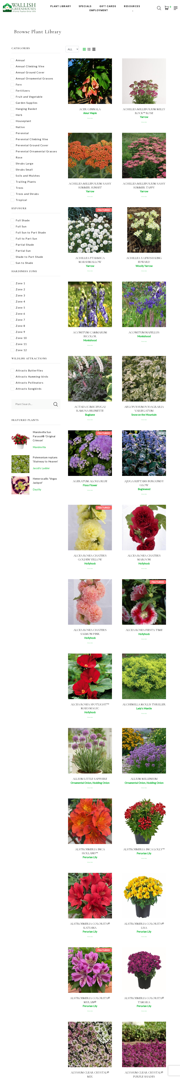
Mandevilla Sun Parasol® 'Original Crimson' (44, 436)
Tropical (19, 200)
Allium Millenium (144, 782)
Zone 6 (18, 313)
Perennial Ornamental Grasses (34, 151)
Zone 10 (19, 338)
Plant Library (60, 6)
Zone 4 (18, 301)
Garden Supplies (24, 103)
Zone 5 (18, 307)
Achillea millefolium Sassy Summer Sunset (90, 186)
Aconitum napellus (144, 333)
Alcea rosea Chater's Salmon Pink (90, 634)
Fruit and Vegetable (27, 97)
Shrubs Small (22, 169)
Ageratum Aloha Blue (90, 483)
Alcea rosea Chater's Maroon (144, 559)
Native (18, 127)
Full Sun (19, 226)
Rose (16, 157)
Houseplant (21, 121)
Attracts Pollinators (27, 382)
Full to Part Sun (24, 238)
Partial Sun (21, 251)
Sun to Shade (22, 263)
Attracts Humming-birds (29, 376)
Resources (132, 6)
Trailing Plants (23, 182)
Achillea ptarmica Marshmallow (90, 260)
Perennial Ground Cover (29, 145)
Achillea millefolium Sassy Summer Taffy (144, 186)
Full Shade (20, 220)
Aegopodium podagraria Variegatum (144, 410)
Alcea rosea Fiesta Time (144, 632)
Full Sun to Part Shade (28, 232)
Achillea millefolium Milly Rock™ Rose (144, 111)
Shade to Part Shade (27, 257)
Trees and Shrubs (25, 194)
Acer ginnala (90, 109)
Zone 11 (19, 344)
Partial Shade (22, 244)
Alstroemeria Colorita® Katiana (90, 929)
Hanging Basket (24, 109)
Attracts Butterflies (27, 370)
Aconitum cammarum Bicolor (90, 335)
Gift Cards (107, 6)
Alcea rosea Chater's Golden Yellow (90, 559)
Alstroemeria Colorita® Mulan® (90, 1004)
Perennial (20, 133)
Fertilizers (20, 90)
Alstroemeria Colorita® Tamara (144, 1004)
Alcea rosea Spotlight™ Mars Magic (90, 709)
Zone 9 (18, 332)
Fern (16, 84)
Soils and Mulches (25, 175)
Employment (98, 10)
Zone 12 (19, 350)
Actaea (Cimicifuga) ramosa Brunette (90, 410)
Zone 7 (18, 320)
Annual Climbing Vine (27, 66)
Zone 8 (18, 326)
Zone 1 (18, 283)
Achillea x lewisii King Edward (144, 260)
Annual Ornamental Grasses (32, 78)
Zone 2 (18, 289)
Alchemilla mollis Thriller (144, 709)
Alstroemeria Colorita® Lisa (144, 929)
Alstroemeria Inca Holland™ (89, 854)
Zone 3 (18, 295)
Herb (16, 115)
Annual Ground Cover (28, 72)
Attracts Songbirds (26, 389)
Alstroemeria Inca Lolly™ (144, 852)
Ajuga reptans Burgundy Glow (144, 485)
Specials (85, 6)
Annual (18, 60)
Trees (17, 188)
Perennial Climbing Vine (29, 139)
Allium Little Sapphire (90, 782)
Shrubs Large (22, 163)
